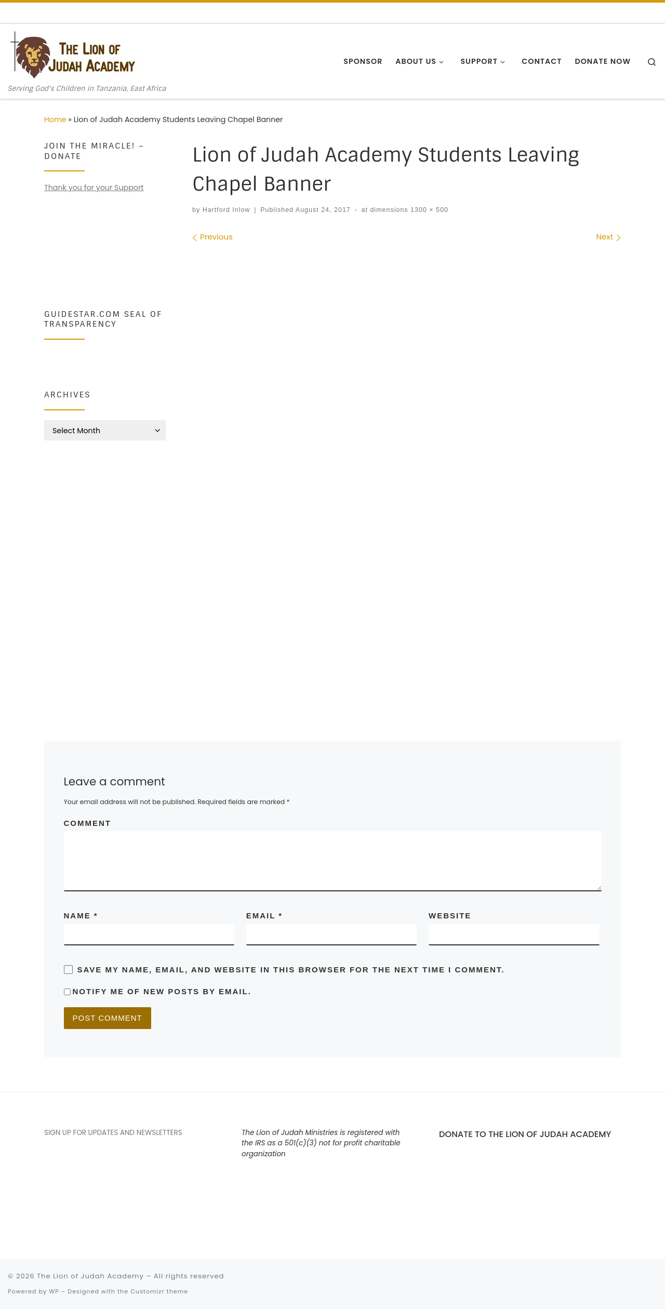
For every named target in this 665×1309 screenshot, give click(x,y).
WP (54, 1291)
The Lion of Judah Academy (90, 1276)
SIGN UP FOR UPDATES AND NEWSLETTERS (113, 1133)
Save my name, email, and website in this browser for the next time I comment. (291, 969)
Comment (88, 823)
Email (264, 915)
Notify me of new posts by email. (162, 991)
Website (450, 915)
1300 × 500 (428, 209)
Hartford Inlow (226, 209)
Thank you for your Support (93, 187)
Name (81, 915)
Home (55, 119)
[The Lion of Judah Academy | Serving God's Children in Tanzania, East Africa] (73, 54)
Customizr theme (159, 1291)
